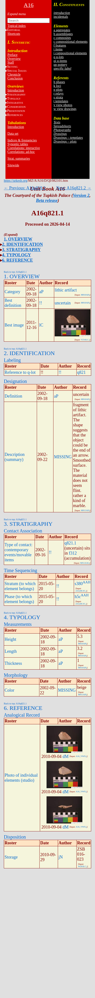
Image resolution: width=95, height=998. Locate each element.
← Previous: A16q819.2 (25, 188)
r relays (58, 93)
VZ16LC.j (85, 340)
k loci (57, 86)
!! (40, 303)
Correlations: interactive (23, 148)
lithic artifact (66, 290)
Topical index (16, 26)
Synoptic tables (17, 144)
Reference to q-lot (20, 372)
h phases (59, 82)
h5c (77, 596)
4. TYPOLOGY (16, 255)
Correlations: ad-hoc (21, 152)
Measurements (18, 624)
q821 (81, 372)
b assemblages (63, 34)
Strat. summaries (18, 158)
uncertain (63, 303)
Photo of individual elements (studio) (21, 778)
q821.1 (70, 543)
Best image (14, 325)
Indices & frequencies (22, 140)
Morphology (16, 675)
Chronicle (14, 74)
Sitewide (13, 165)
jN (60, 857)
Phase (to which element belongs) (19, 599)
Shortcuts (13, 34)
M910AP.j (85, 295)
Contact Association (23, 530)
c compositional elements (70, 41)
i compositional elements (70, 53)
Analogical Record (22, 715)
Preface (12, 55)
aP (41, 291)
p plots (58, 89)
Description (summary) (15, 457)
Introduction (15, 90)
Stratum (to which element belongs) (20, 586)
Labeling (12, 360)
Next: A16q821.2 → (73, 188)
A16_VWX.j (81, 756)
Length (11, 651)
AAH (87, 582)
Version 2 (81, 195)
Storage (11, 857)
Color (9, 690)
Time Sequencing (20, 570)
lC (41, 325)
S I (16, 71)
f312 (73, 553)
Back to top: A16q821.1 (15, 272)
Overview (14, 58)
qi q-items (60, 61)
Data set (12, 133)
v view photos (62, 105)
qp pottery (60, 65)
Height (10, 639)
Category (12, 291)
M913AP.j (85, 510)
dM (66, 756)
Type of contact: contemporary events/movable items (18, 552)
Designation (15, 381)
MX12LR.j (85, 563)
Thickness (13, 663)
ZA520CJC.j (80, 591)
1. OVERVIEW (18, 239)
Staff (10, 62)
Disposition (15, 837)
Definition (13, 396)
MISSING (63, 456)
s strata (58, 97)
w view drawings (64, 109)
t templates (60, 101)
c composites (62, 38)
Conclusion (15, 78)
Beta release (47, 200)
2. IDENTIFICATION (22, 244)
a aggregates (61, 30)
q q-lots (58, 57)
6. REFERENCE (17, 260)
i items (58, 49)
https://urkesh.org (15, 180)
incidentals (60, 16)
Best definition (13, 303)
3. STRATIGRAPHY (21, 249)
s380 (78, 583)
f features (59, 45)
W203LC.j (82, 866)
